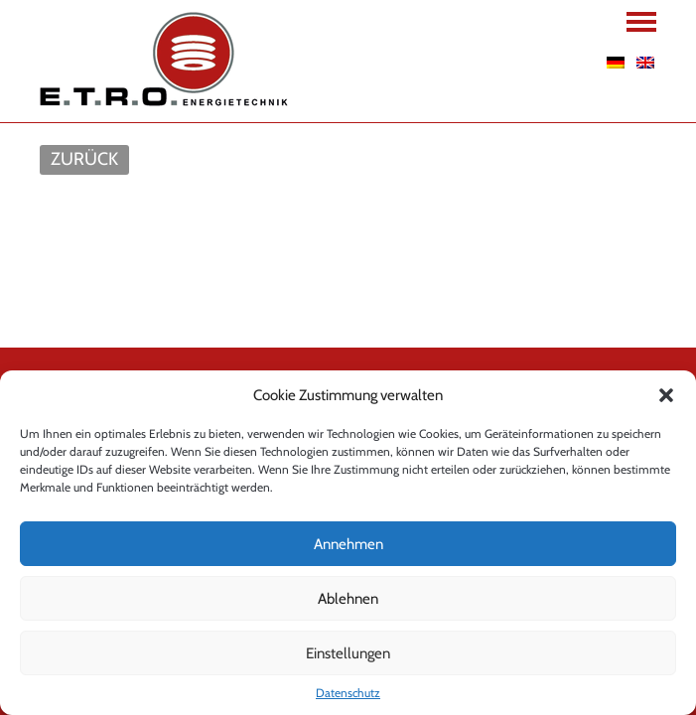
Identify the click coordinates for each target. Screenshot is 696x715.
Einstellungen (348, 653)
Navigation (641, 22)
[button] (666, 395)
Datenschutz (348, 692)
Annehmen (348, 544)
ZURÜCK (84, 158)
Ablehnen (348, 599)
